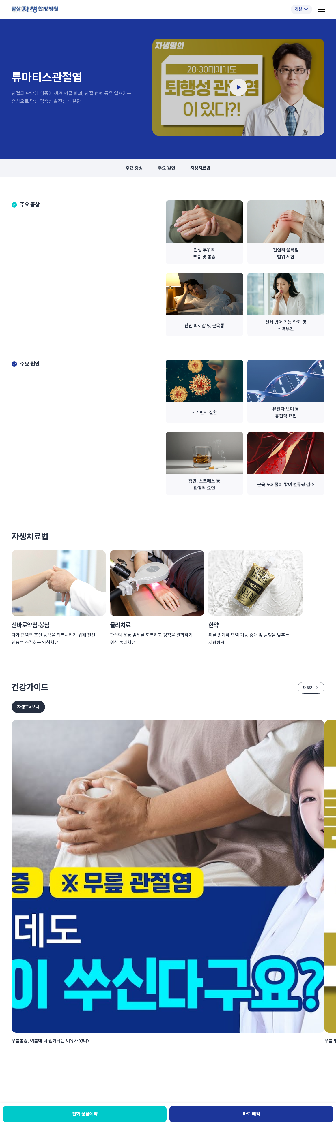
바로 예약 (251, 1114)
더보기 (311, 687)
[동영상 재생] (238, 87)
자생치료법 (200, 168)
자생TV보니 (28, 707)
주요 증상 (134, 168)
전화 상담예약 (85, 1114)
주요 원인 (166, 168)
